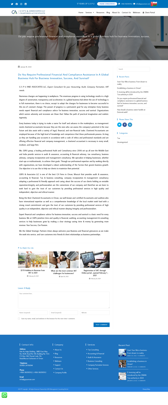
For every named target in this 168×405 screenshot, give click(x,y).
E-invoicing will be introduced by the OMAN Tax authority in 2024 (136, 375)
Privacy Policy (146, 389)
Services (90, 12)
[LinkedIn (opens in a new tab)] (25, 4)
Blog (108, 12)
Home (81, 12)
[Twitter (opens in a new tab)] (12, 4)
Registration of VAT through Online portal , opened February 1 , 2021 (95, 273)
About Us (116, 12)
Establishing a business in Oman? (129, 88)
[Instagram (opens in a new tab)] (21, 4)
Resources (100, 12)
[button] (93, 12)
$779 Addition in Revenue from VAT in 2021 (33, 271)
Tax (118, 138)
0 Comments (141, 355)
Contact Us (126, 12)
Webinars (136, 12)
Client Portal (150, 12)
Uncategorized (122, 142)
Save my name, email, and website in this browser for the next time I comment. (48, 318)
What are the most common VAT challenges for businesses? (64, 272)
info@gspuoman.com (27, 379)
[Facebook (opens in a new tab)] (16, 4)
